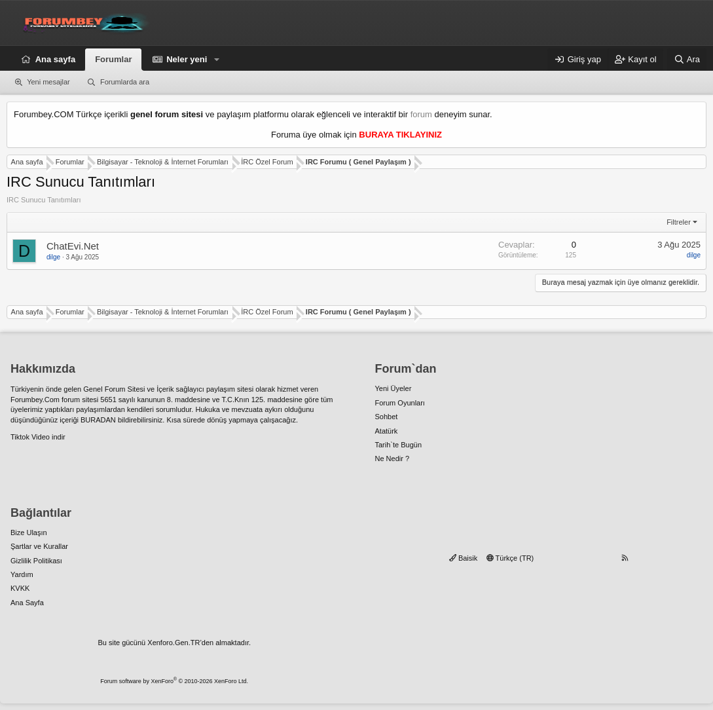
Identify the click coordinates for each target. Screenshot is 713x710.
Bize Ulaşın (28, 532)
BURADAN (98, 420)
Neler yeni (186, 59)
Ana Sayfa (27, 603)
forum (421, 114)
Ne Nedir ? (392, 458)
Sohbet (386, 416)
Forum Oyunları (400, 403)
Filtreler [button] (679, 222)
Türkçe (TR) (510, 558)
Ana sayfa (55, 59)
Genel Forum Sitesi (114, 389)
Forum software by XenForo (174, 681)
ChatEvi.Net (72, 246)
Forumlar (113, 59)
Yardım (21, 574)
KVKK (19, 588)
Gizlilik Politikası (36, 561)
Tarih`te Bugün (398, 445)
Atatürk (386, 431)
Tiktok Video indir (37, 437)
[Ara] (686, 59)
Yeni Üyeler (393, 388)
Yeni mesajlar (48, 82)
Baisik (463, 558)
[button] (216, 59)
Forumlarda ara (124, 82)
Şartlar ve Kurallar (39, 546)
